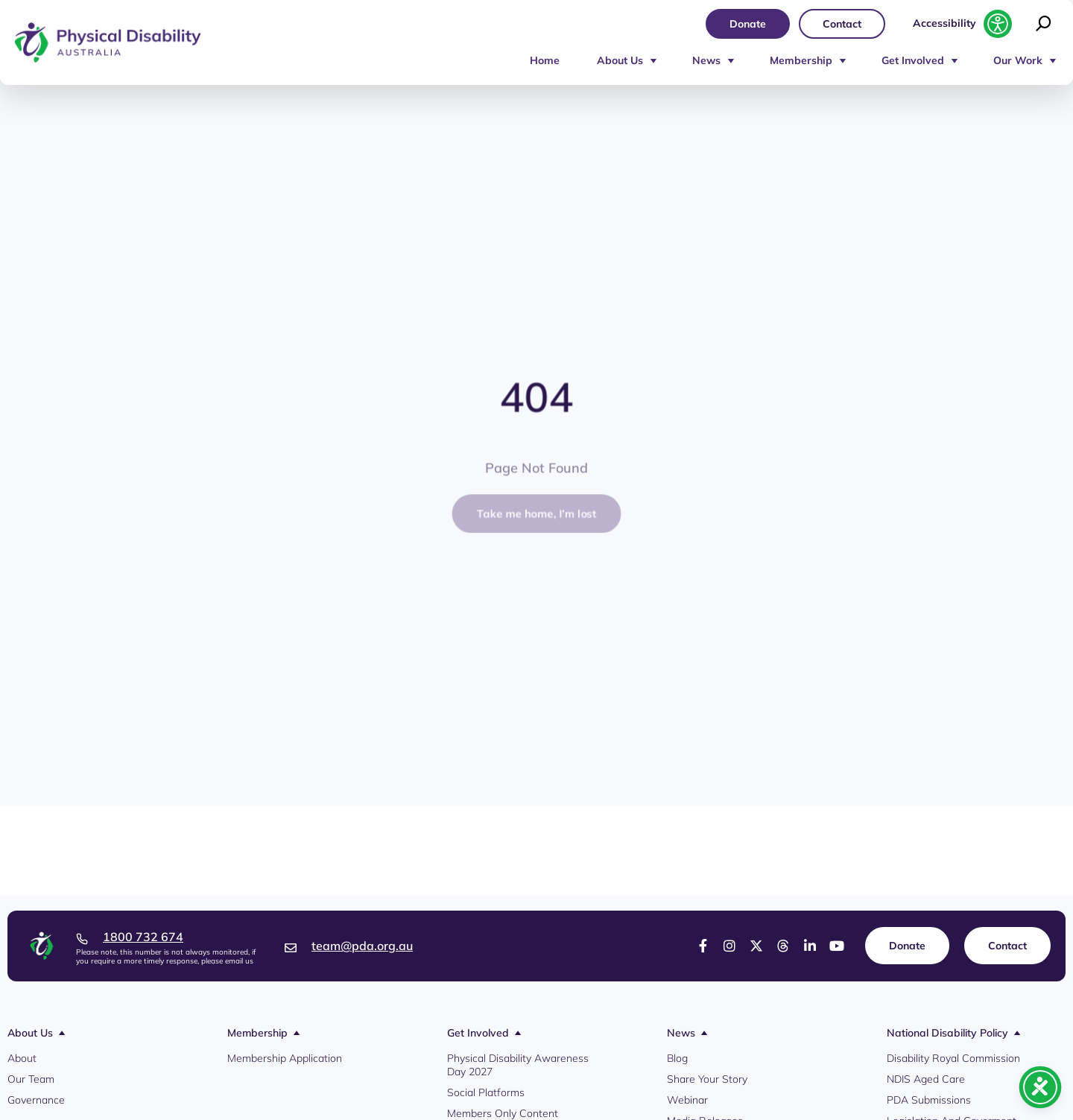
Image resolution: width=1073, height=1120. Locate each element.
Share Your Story (707, 1079)
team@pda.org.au (362, 945)
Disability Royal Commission (953, 1058)
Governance (36, 1100)
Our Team (30, 1079)
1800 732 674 (143, 936)
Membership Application (284, 1058)
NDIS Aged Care (926, 1079)
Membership (801, 60)
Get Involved (912, 60)
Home (545, 60)
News (706, 60)
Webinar (687, 1100)
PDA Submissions (929, 1100)
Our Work (1017, 60)
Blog (677, 1058)
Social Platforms (486, 1092)
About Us (620, 60)
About (22, 1058)
